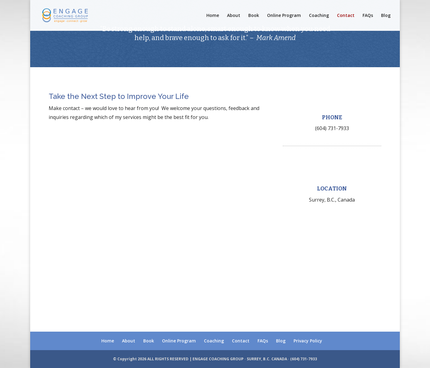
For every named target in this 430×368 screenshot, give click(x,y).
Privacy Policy (308, 341)
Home (212, 15)
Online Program (284, 15)
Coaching (319, 15)
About (233, 15)
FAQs (368, 15)
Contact (346, 15)
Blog (386, 15)
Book (253, 15)
